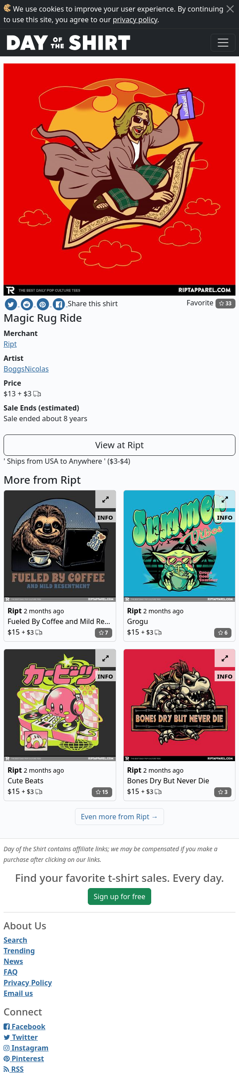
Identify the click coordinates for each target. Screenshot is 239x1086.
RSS (14, 1069)
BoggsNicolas (26, 369)
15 (102, 792)
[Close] (230, 9)
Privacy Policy (28, 982)
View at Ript (119, 445)
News (13, 961)
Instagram (26, 1048)
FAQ (11, 972)
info (105, 517)
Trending (19, 951)
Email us (18, 993)
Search (15, 940)
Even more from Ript (119, 816)
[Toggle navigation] (223, 42)
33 (225, 303)
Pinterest (24, 1058)
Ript (10, 344)
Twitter (21, 1037)
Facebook (24, 1026)
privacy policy (135, 19)
